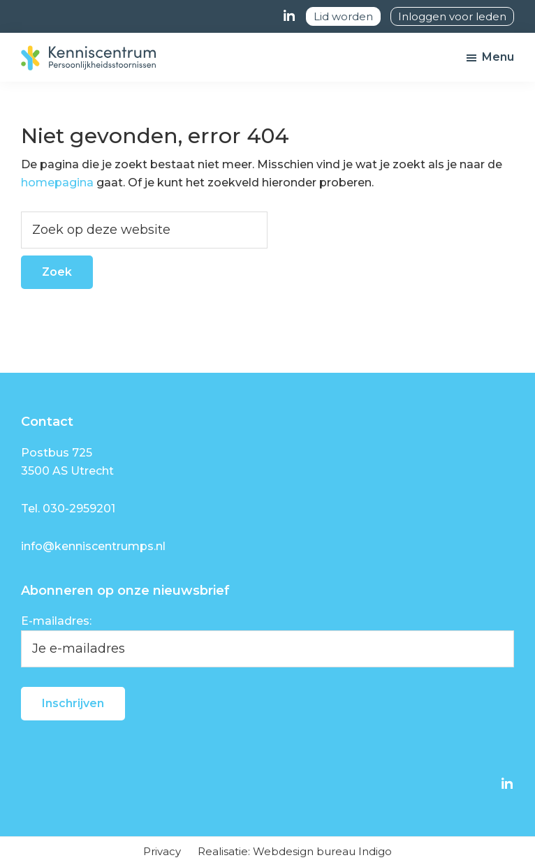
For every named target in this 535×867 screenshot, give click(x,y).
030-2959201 (79, 508)
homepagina (57, 182)
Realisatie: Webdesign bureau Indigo (295, 851)
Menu (498, 57)
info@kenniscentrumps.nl (93, 546)
